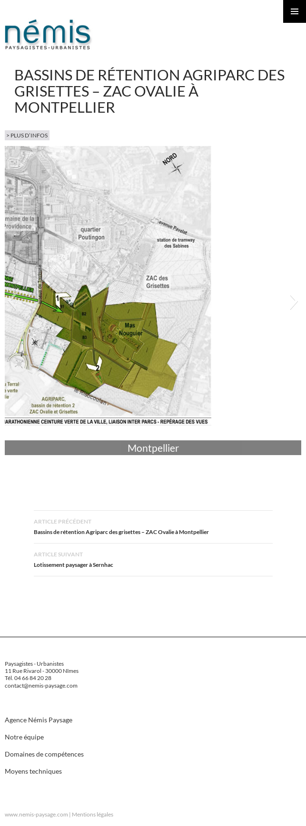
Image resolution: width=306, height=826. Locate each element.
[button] (11, 300)
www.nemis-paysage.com (36, 814)
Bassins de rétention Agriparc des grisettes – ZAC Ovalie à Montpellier (153, 525)
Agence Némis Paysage (38, 720)
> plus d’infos (27, 135)
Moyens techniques (33, 771)
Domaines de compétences (44, 754)
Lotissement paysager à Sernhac (153, 558)
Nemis (49, 34)
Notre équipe (24, 737)
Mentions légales (92, 814)
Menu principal (294, 11)
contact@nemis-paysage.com (41, 685)
